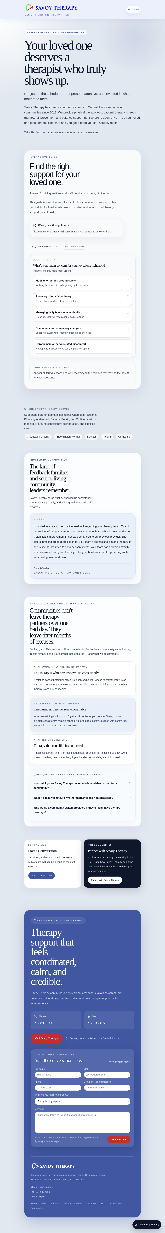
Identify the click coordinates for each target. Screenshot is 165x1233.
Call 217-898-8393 (88, 132)
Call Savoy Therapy (46, 1038)
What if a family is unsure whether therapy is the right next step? (82, 797)
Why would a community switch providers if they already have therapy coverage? (82, 810)
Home (34, 1203)
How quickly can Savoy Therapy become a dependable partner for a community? (82, 785)
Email (107, 1073)
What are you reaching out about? (82, 1099)
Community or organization (107, 1086)
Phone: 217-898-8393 (42, 1187)
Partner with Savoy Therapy (105, 880)
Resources (91, 1203)
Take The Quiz (35, 132)
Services (54, 1203)
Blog (103, 1203)
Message (82, 1120)
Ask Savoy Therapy (146, 1224)
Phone (58, 1086)
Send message (118, 1139)
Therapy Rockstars (72, 1203)
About (44, 1203)
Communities (37, 1208)
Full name (58, 1073)
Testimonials (115, 1203)
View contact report (119, 1061)
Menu (133, 9)
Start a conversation (62, 132)
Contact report (38, 1196)
